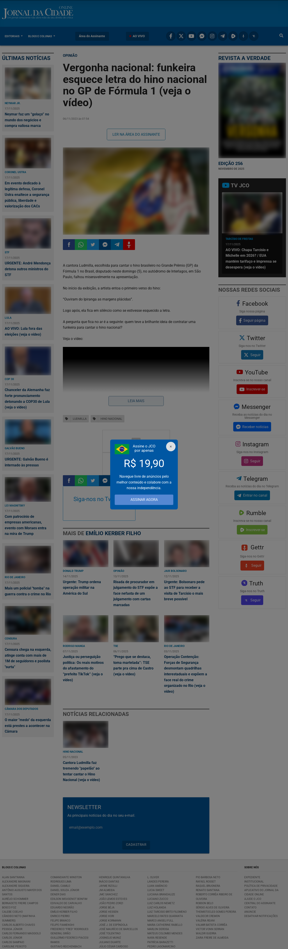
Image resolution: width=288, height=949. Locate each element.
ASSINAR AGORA (144, 499)
